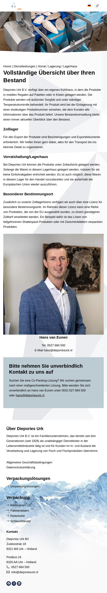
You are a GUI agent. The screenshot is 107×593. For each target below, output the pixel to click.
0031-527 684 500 (74, 390)
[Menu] (97, 5)
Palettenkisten (19, 510)
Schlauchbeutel (20, 521)
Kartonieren (18, 505)
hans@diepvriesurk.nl (58, 350)
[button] (89, 6)
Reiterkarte (17, 516)
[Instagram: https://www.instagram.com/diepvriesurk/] (14, 583)
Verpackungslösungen (24, 486)
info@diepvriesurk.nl (24, 572)
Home (7, 66)
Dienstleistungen (25, 66)
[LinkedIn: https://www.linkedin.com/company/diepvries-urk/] (19, 583)
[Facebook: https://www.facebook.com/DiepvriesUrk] (8, 583)
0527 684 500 (56, 345)
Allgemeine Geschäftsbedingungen (29, 462)
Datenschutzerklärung (20, 467)
